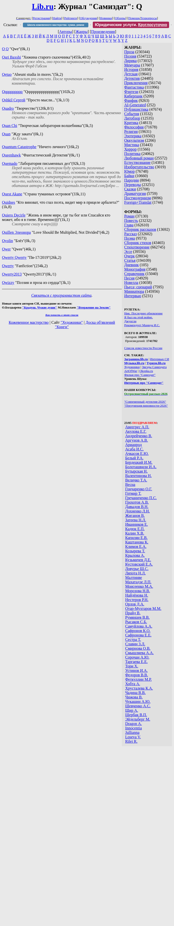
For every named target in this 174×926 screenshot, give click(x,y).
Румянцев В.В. (137, 617)
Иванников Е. (136, 524)
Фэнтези (131, 92)
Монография (134, 269)
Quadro (8, 108)
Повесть (131, 220)
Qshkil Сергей (13, 100)
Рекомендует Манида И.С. (142, 325)
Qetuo (7, 74)
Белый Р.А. (134, 458)
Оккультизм (134, 140)
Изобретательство (139, 167)
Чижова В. (134, 697)
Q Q (5, 49)
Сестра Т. (133, 639)
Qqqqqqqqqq (12, 92)
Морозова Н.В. (137, 591)
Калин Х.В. (134, 533)
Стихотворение (137, 247)
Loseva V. (133, 737)
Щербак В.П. (136, 715)
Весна (130, 484)
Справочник (134, 274)
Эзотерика (133, 136)
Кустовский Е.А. (139, 564)
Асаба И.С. (134, 449)
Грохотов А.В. (137, 502)
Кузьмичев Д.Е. (138, 560)
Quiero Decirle (14, 215)
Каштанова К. (136, 542)
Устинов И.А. (136, 670)
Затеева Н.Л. (135, 520)
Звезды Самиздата (154, 367)
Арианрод (133, 445)
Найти (57, 18)
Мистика (131, 145)
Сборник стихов (137, 243)
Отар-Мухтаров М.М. (143, 608)
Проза (129, 52)
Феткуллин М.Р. (138, 679)
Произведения (103, 32)
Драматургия (135, 193)
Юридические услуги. (131, 25)
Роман (129, 216)
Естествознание (137, 162)
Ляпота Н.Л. (135, 573)
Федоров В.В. (136, 675)
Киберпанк (133, 96)
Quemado (9, 163)
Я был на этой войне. (138, 317)
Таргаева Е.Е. (136, 662)
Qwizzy (8, 282)
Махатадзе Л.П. (138, 582)
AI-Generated (135, 105)
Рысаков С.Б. (136, 622)
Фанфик (131, 100)
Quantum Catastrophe (19, 147)
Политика (132, 154)
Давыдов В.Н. (136, 507)
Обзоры (120, 18)
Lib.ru (42, 6)
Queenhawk (11, 155)
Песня (129, 278)
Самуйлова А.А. (138, 626)
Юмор (129, 171)
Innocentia (133, 728)
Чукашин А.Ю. (137, 701)
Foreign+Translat (138, 202)
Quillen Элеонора (16, 232)
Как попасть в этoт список (61, 314)
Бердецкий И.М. (139, 462)
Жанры (81, 32)
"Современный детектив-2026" (145, 401)
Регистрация (41, 18)
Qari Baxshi (11, 57)
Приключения (136, 83)
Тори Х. (131, 666)
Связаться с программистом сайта (61, 295)
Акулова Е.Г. (135, 431)
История (131, 69)
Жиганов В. (135, 515)
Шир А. (131, 710)
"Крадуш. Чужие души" (39, 307)
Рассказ (130, 234)
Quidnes (8, 202)
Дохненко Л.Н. (137, 511)
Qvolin (7, 241)
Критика (131, 123)
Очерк (129, 256)
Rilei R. (131, 741)
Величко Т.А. (136, 480)
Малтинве (133, 577)
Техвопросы (149, 18)
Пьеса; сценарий (138, 287)
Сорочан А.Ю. (137, 657)
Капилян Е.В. (136, 538)
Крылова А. (135, 555)
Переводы (132, 185)
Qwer (6, 249)
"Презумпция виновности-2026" (146, 405)
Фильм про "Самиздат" (140, 375)
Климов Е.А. (135, 546)
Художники (132, 367)
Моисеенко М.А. (139, 586)
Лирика (130, 61)
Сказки (130, 189)
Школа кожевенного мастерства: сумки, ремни (55, 25)
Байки (129, 176)
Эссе (128, 251)
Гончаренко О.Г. (138, 489)
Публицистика (136, 109)
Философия (134, 127)
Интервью (132, 296)
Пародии (131, 180)
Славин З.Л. (135, 644)
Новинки (106, 18)
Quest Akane (12, 194)
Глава (129, 225)
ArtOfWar (130, 371)
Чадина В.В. (135, 693)
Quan (6, 134)
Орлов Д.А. (134, 604)
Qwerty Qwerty (14, 257)
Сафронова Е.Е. (138, 635)
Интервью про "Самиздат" (143, 383)
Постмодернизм (137, 198)
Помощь (134, 18)
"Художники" (72, 322)
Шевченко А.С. (138, 706)
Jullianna (132, 732)
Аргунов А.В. (136, 440)
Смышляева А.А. (139, 653)
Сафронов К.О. (137, 631)
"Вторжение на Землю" (94, 307)
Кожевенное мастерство (28, 322)
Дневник (131, 265)
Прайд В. (133, 613)
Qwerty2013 (12, 274)
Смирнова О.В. (138, 648)
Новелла (131, 282)
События (131, 114)
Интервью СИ (159, 359)
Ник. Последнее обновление (143, 313)
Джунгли (130, 321)
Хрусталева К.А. (139, 688)
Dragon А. (133, 724)
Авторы (65, 32)
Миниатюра (134, 291)
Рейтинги (70, 18)
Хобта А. (132, 684)
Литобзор (132, 118)
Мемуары (132, 65)
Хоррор (130, 149)
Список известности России (143, 348)
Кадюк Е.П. (135, 529)
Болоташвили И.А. (141, 467)
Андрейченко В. (138, 436)
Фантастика (134, 87)
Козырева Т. (135, 551)
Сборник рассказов (140, 229)
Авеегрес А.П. (137, 427)
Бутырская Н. (136, 471)
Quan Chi (9, 125)
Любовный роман (139, 158)
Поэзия (130, 56)
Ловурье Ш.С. (137, 569)
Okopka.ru (146, 371)
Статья (130, 260)
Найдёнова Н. (136, 595)
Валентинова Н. (138, 476)
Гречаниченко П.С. (141, 498)
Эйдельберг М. (137, 719)
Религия (131, 131)
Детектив (132, 78)
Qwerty (8, 266)
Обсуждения (88, 18)
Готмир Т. (133, 493)
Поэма (129, 238)
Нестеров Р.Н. (136, 600)
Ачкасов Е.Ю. (137, 453)
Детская (131, 74)
